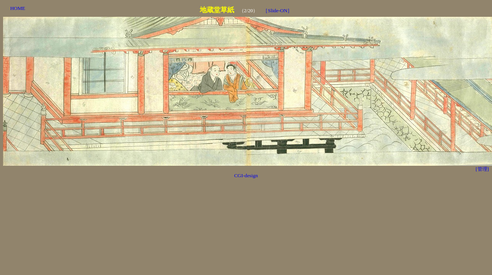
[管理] (482, 169)
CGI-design (246, 175)
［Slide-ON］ (277, 10)
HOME (17, 8)
